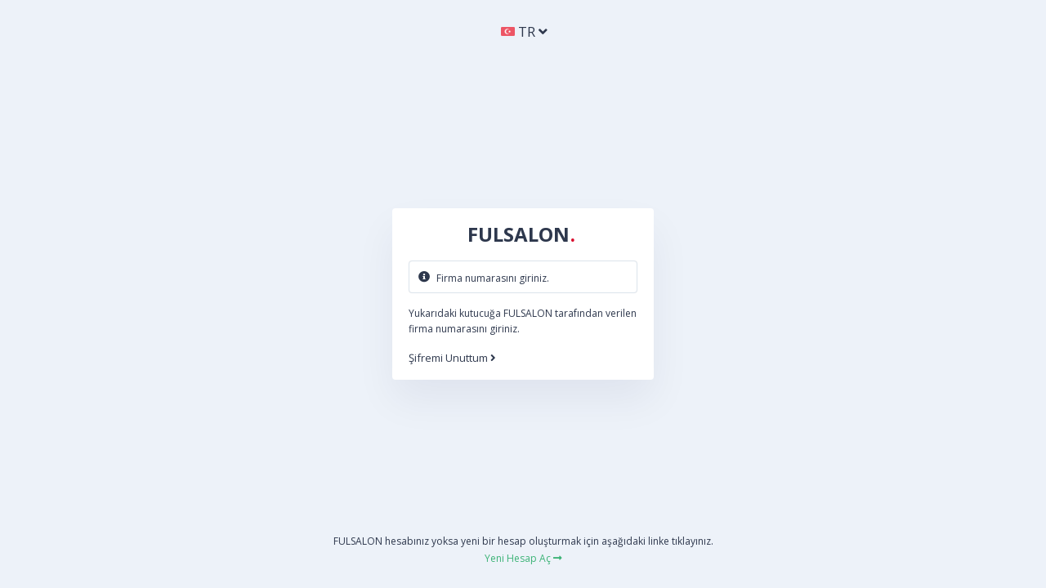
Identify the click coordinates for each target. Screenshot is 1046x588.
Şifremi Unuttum (452, 358)
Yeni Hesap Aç (523, 558)
